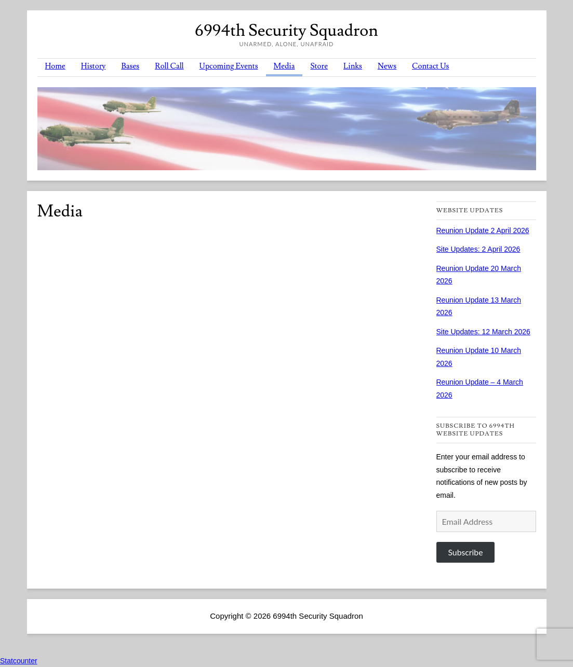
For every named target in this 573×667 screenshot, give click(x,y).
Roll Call (169, 66)
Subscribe (465, 552)
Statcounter (18, 661)
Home (55, 66)
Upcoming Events (228, 66)
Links (352, 66)
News (387, 66)
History (93, 66)
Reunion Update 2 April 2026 (482, 230)
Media (284, 66)
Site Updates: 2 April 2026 (478, 249)
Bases (130, 66)
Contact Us (430, 66)
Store (319, 66)
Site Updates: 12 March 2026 (483, 332)
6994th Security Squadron (286, 31)
